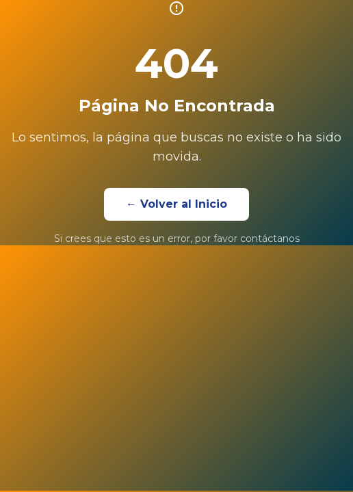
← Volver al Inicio (176, 203)
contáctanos (270, 238)
